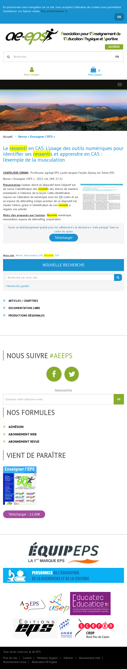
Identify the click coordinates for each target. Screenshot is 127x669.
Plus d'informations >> (54, 11)
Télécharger (63, 237)
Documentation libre (24, 308)
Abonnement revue (24, 441)
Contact (27, 658)
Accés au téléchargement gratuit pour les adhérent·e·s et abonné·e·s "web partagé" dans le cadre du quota (63, 229)
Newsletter (63, 390)
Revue (19, 255)
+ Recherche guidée (17, 286)
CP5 (41, 255)
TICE (56, 255)
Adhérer (114, 47)
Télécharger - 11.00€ (24, 514)
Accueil (8, 136)
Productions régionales (27, 315)
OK (119, 17)
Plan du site (10, 658)
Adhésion (16, 427)
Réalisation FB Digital (44, 662)
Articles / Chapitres (23, 301)
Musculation (31, 255)
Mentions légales (47, 658)
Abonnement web (23, 434)
